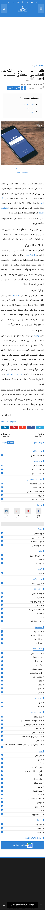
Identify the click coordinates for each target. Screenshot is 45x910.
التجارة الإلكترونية (35, 609)
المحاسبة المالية (36, 621)
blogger (4, 442)
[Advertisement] (22, 41)
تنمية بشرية (38, 631)
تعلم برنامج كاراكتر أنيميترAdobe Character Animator (22, 744)
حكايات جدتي (37, 537)
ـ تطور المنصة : (30, 111)
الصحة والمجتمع (36, 484)
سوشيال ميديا (37, 677)
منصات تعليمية (36, 732)
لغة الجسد (38, 643)
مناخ (40, 810)
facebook (11, 442)
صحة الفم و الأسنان (34, 491)
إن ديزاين (39, 740)
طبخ (40, 703)
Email (10, 88)
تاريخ (40, 775)
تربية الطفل (38, 533)
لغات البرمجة (37, 728)
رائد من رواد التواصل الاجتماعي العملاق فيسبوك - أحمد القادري (22, 74)
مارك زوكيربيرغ (31, 255)
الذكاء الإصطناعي (35, 799)
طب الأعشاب (37, 499)
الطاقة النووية (37, 814)
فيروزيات (39, 692)
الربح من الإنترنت (36, 601)
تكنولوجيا (11, 421)
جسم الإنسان (37, 791)
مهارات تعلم (37, 639)
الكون (40, 763)
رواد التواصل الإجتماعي (14, 374)
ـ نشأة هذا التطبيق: (29, 105)
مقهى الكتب (37, 583)
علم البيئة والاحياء (35, 767)
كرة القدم (38, 563)
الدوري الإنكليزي (36, 555)
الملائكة (39, 832)
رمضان (39, 828)
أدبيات (40, 573)
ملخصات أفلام (36, 455)
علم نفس (38, 755)
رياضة (40, 559)
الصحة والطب (37, 487)
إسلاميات (38, 824)
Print (17, 88)
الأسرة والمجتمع (36, 673)
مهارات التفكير (36, 635)
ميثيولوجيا (38, 806)
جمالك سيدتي (37, 466)
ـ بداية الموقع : (30, 108)
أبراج (40, 681)
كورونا (40, 495)
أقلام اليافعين (37, 545)
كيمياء (39, 795)
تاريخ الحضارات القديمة (33, 771)
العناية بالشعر (37, 473)
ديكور (40, 688)
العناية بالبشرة (37, 470)
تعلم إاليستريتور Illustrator (32, 736)
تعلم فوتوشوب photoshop (31, 721)
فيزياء (40, 787)
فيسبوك (37, 335)
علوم (40, 759)
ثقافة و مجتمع (36, 653)
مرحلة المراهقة (36, 541)
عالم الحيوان (37, 779)
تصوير (40, 685)
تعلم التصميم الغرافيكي (33, 725)
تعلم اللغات (38, 717)
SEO (40, 617)
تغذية (40, 707)
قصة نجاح (38, 605)
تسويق (39, 597)
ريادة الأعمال (37, 593)
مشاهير (39, 665)
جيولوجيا (39, 802)
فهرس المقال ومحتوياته (29, 98)
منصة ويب (16, 295)
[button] (22, 845)
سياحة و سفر (37, 669)
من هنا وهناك (37, 657)
